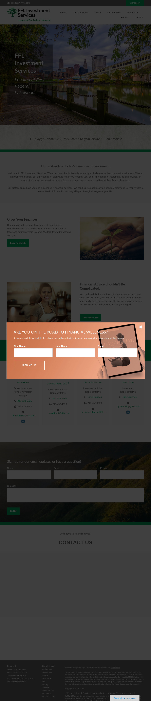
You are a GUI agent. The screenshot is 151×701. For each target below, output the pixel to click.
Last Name (61, 346)
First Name (20, 346)
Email (101, 346)
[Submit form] (29, 365)
